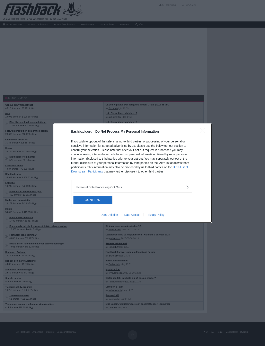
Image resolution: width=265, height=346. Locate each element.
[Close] (203, 132)
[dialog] (132, 173)
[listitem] (133, 187)
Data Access (132, 214)
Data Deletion (109, 214)
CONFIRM (93, 200)
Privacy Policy (155, 214)
